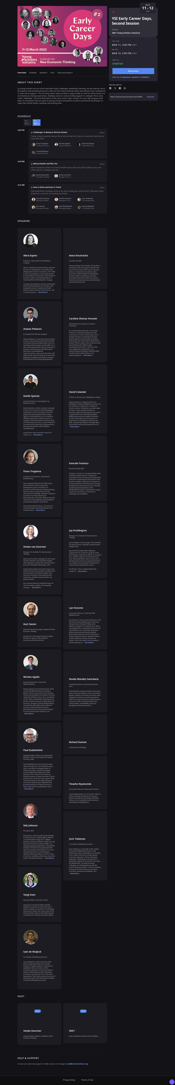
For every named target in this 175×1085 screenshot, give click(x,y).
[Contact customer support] (172, 1082)
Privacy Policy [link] (69, 1080)
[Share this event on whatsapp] (125, 88)
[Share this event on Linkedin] (110, 88)
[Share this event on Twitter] (115, 88)
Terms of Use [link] (87, 1080)
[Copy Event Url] (150, 97)
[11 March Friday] (27, 122)
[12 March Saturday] (36, 122)
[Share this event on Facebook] (120, 88)
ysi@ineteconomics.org (77, 1064)
